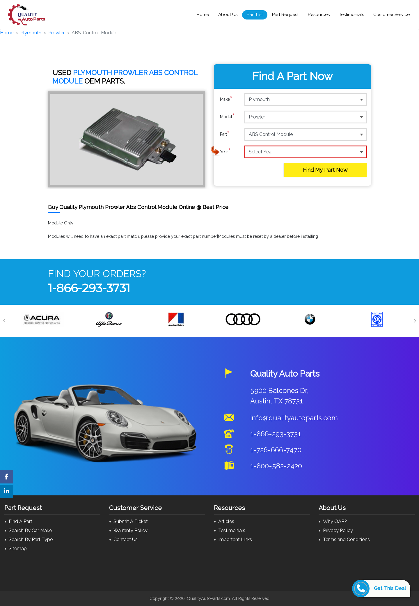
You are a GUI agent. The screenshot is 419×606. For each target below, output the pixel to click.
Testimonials (351, 14)
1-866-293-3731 (89, 288)
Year (225, 152)
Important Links (235, 539)
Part (225, 134)
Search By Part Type (31, 539)
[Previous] (4, 320)
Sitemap (18, 548)
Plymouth (30, 33)
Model (227, 117)
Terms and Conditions (346, 539)
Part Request (285, 14)
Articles (226, 521)
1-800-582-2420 (276, 466)
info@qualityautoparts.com (294, 418)
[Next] (415, 320)
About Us (227, 14)
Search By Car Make (30, 530)
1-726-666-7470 (275, 450)
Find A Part (20, 521)
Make (226, 99)
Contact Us (125, 539)
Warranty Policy (130, 530)
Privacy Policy (338, 530)
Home (203, 14)
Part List (255, 14)
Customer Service (391, 14)
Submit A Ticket (130, 521)
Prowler (56, 33)
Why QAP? (335, 521)
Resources (319, 14)
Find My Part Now (325, 170)
